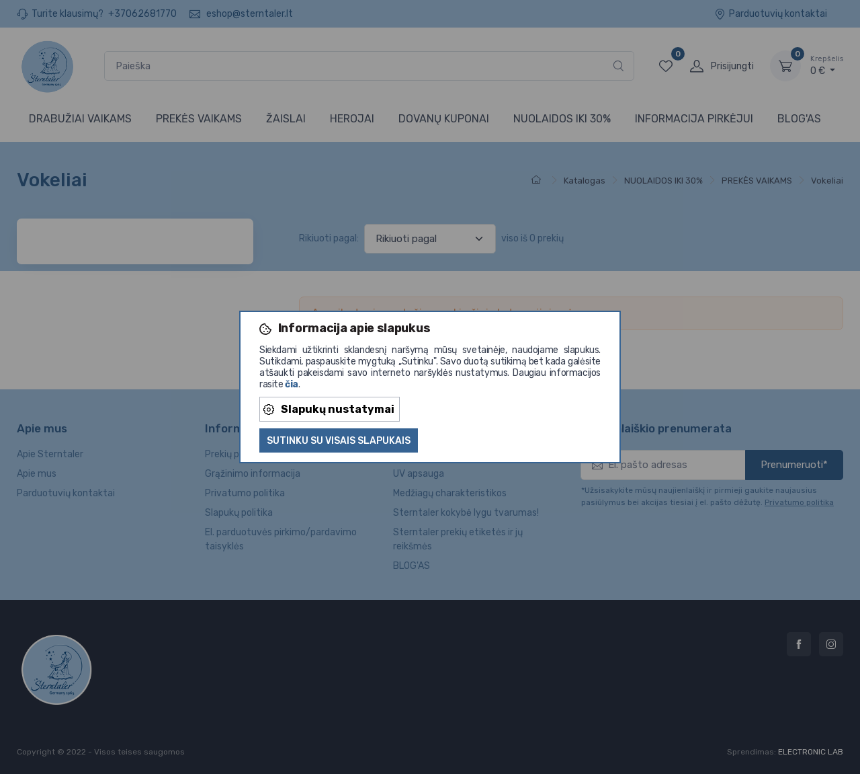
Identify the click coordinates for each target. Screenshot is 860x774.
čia (291, 384)
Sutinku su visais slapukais (339, 441)
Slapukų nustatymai (328, 409)
